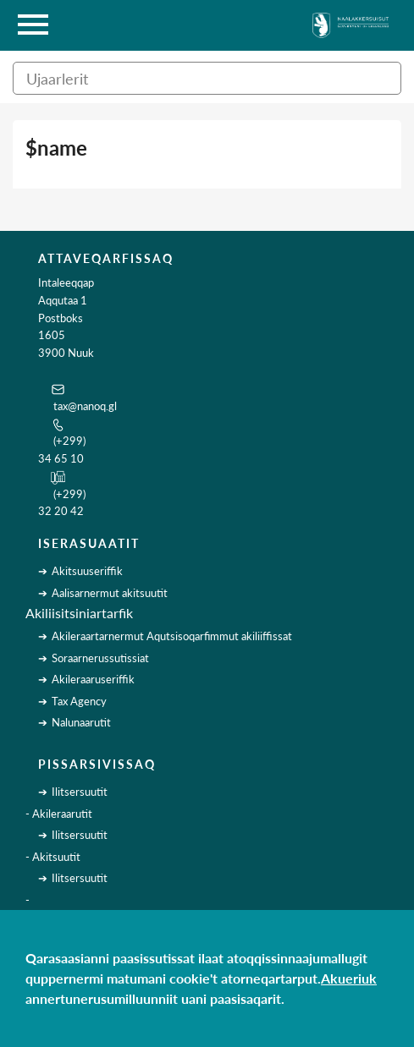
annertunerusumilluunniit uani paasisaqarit (153, 998)
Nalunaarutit (81, 722)
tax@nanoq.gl (85, 406)
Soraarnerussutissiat (100, 658)
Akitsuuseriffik (87, 571)
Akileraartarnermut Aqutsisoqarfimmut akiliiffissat (172, 636)
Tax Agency (79, 701)
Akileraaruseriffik (93, 679)
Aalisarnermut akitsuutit (110, 593)
